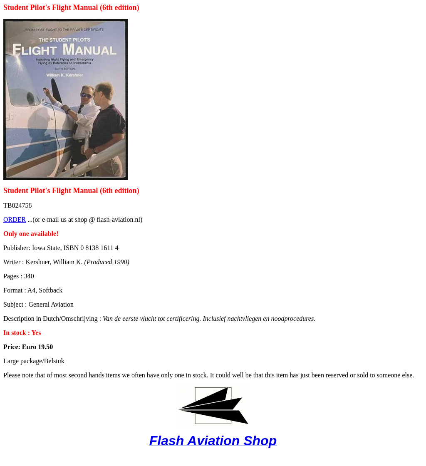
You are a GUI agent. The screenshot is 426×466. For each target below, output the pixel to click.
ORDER (14, 219)
